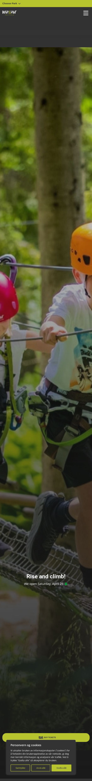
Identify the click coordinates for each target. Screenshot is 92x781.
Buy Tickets (47, 737)
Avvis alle (40, 768)
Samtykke (20, 768)
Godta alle (61, 768)
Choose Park (11, 3)
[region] (41, 757)
